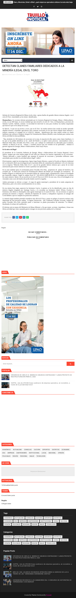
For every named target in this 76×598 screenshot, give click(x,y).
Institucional (34, 453)
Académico (6, 449)
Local (44, 453)
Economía (65, 449)
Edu (3, 453)
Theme (34, 595)
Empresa (11, 453)
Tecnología (41, 456)
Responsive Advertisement (37, 471)
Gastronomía (22, 453)
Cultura (37, 449)
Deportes (46, 449)
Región (28, 74)
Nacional (52, 453)
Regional (23, 456)
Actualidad (17, 449)
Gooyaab (49, 595)
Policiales (6, 456)
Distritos (55, 449)
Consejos (28, 449)
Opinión (61, 453)
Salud (32, 456)
